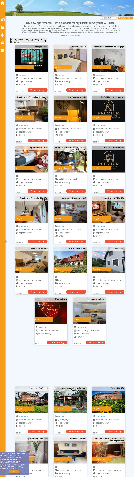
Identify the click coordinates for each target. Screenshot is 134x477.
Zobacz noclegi (37, 90)
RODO (13, 468)
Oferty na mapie (125, 18)
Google (14, 455)
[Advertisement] (70, 367)
